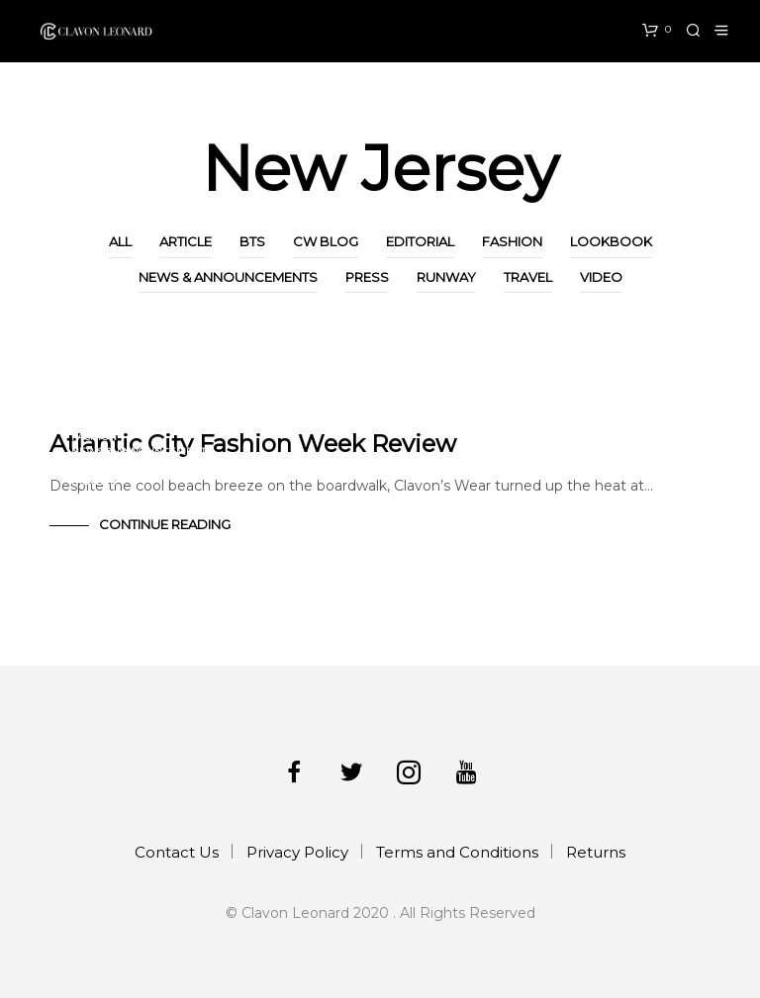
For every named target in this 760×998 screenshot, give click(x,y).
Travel (528, 277)
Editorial (420, 241)
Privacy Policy (297, 852)
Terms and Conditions (457, 852)
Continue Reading (165, 524)
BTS (252, 241)
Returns (595, 852)
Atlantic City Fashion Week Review (252, 443)
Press (367, 277)
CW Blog (325, 241)
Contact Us (177, 852)
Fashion (512, 241)
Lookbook (611, 241)
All (120, 241)
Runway (446, 277)
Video (601, 277)
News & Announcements (228, 277)
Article (185, 241)
